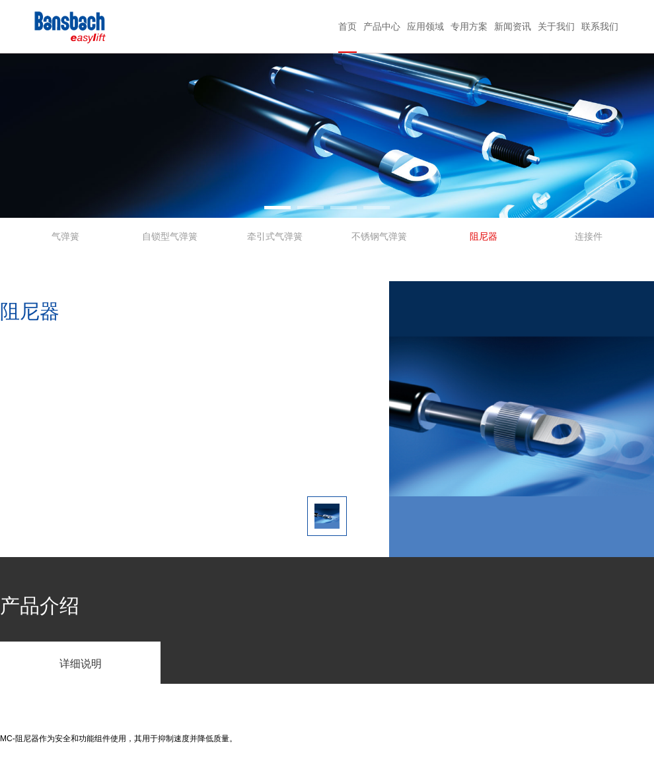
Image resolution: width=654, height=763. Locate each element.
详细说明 (80, 663)
